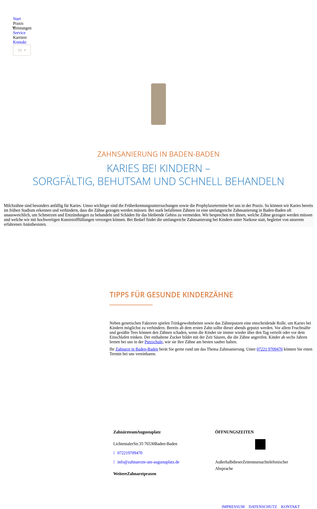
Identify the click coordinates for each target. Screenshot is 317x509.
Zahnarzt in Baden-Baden (136, 349)
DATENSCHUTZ (262, 506)
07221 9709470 (270, 349)
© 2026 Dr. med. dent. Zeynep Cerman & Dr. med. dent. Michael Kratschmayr (75, 506)
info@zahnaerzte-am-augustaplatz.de (146, 462)
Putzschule (154, 342)
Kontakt (290, 506)
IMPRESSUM (232, 506)
